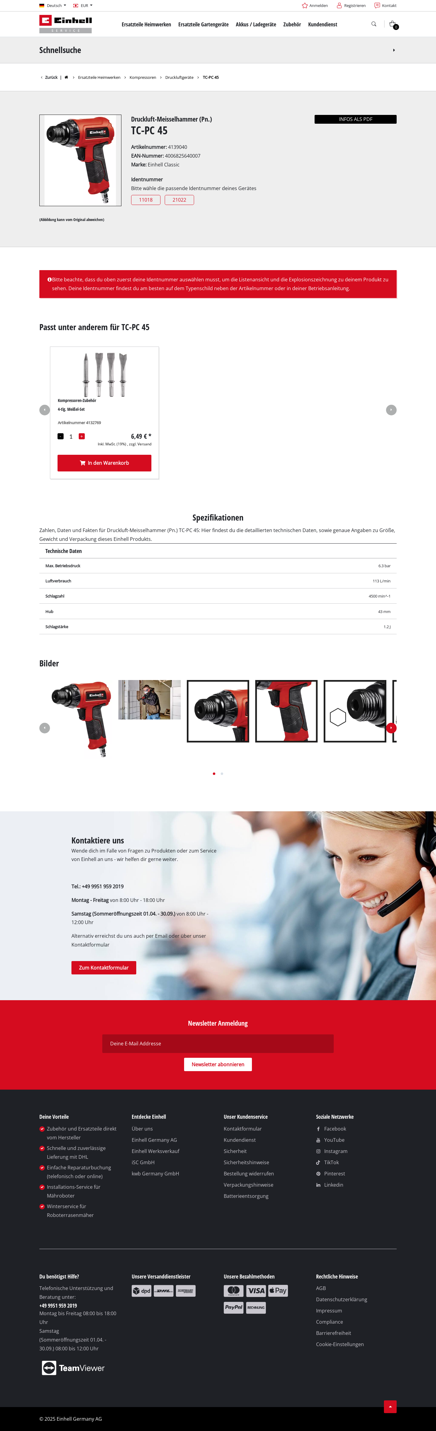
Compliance (329, 1322)
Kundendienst (240, 1140)
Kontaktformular (243, 1128)
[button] (44, 411)
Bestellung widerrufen (249, 1173)
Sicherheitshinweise (246, 1162)
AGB (321, 1288)
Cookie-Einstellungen (340, 1344)
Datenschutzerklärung (341, 1299)
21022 (179, 199)
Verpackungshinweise (248, 1184)
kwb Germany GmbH (155, 1173)
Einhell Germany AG (154, 1140)
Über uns (142, 1128)
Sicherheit (235, 1151)
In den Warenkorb (104, 462)
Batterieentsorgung (246, 1196)
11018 (146, 199)
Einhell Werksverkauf (155, 1151)
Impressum (329, 1310)
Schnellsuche (218, 49)
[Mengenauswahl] (71, 436)
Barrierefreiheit (333, 1333)
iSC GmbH (143, 1162)
